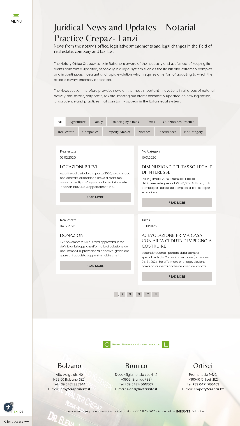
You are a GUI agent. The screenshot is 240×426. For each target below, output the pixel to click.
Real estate (66, 132)
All (60, 122)
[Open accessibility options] (8, 407)
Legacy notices (95, 411)
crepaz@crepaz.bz (209, 389)
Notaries (144, 132)
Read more (95, 197)
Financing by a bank (125, 122)
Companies (90, 132)
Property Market (118, 132)
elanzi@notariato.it (142, 389)
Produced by (174, 411)
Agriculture (78, 122)
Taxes (151, 122)
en (15, 411)
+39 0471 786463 (205, 384)
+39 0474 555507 (138, 384)
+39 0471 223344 (72, 384)
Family (98, 122)
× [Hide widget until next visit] (11, 403)
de (21, 411)
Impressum (75, 411)
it (10, 411)
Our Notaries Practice (178, 122)
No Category (193, 132)
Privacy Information (119, 411)
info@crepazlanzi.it (75, 389)
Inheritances (167, 132)
